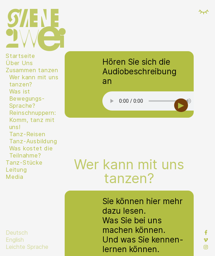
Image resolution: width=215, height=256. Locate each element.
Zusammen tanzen (32, 70)
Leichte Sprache (27, 246)
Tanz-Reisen (27, 134)
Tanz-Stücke (24, 162)
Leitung (16, 169)
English (15, 239)
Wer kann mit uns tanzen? (34, 81)
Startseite (20, 55)
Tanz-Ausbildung (33, 141)
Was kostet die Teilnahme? (31, 152)
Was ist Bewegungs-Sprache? (27, 98)
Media (14, 176)
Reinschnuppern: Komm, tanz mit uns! (32, 119)
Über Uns (19, 62)
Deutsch (17, 232)
